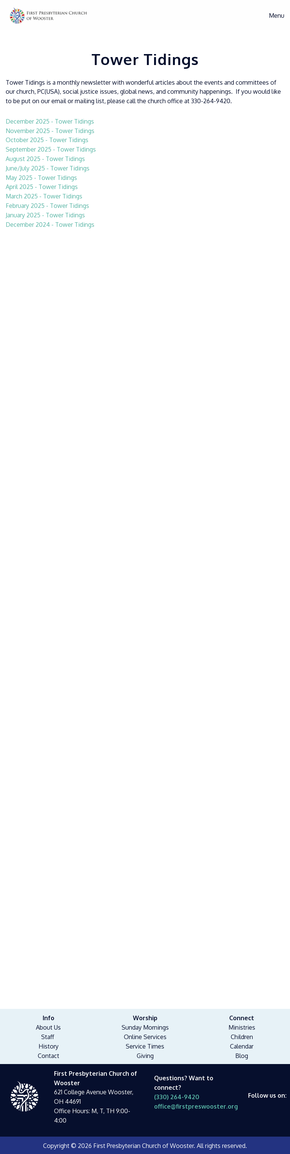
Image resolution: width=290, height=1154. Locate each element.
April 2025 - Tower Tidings (42, 187)
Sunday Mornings (145, 1027)
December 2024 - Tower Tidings (50, 224)
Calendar (241, 1046)
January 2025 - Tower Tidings (45, 215)
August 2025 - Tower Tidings (45, 159)
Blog (241, 1056)
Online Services (145, 1037)
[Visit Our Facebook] (254, 1104)
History (49, 1046)
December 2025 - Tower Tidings (50, 121)
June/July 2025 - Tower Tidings (47, 168)
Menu (272, 15)
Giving (145, 1056)
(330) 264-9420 (176, 1097)
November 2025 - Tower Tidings (50, 131)
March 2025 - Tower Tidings (44, 196)
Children (242, 1037)
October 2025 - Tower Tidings (47, 140)
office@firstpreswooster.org (196, 1106)
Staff (47, 1037)
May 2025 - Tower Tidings (41, 177)
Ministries (241, 1027)
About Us (48, 1027)
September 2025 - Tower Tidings (51, 149)
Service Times (145, 1046)
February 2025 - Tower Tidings (47, 205)
